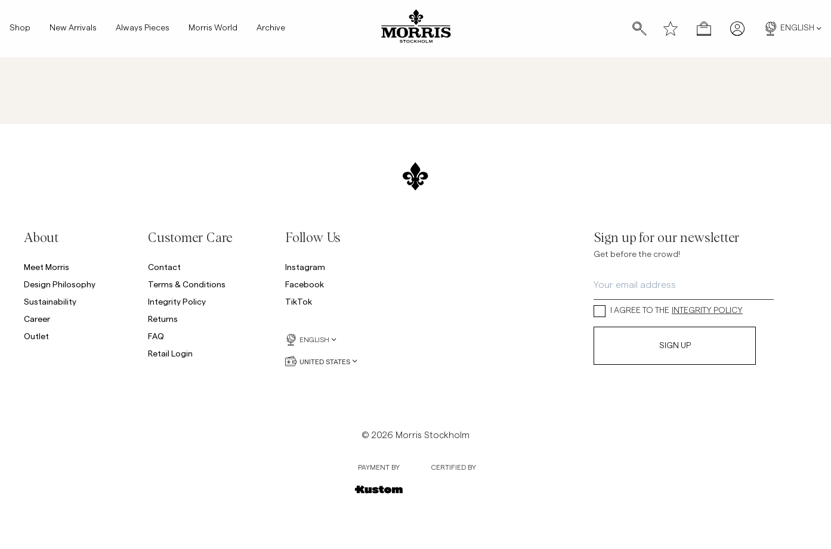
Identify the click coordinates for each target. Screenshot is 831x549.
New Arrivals (73, 28)
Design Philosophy (59, 284)
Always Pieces (142, 28)
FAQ (156, 336)
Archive (271, 28)
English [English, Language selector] (792, 28)
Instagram (305, 267)
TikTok (298, 301)
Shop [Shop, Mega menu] (20, 28)
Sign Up (675, 346)
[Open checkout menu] (704, 28)
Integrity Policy (177, 301)
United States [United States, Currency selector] (321, 361)
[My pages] (737, 28)
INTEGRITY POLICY (707, 310)
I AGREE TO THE (668, 311)
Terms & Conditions (186, 284)
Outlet (36, 336)
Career (37, 319)
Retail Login (170, 353)
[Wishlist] (670, 28)
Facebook (304, 284)
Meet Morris (46, 267)
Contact (164, 267)
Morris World (213, 28)
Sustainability (50, 301)
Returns (163, 319)
